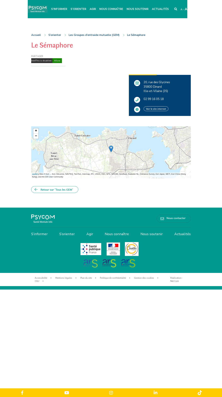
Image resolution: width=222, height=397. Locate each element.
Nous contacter (176, 218)
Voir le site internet (156, 108)
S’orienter (78, 9)
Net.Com (174, 281)
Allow (57, 60)
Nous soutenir (137, 9)
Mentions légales (63, 278)
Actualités (160, 9)
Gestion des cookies (144, 278)
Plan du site (86, 278)
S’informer (59, 9)
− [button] (36, 136)
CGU (37, 281)
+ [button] (36, 131)
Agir (93, 9)
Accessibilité (41, 278)
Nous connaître (111, 9)
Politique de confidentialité (113, 278)
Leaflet (35, 174)
